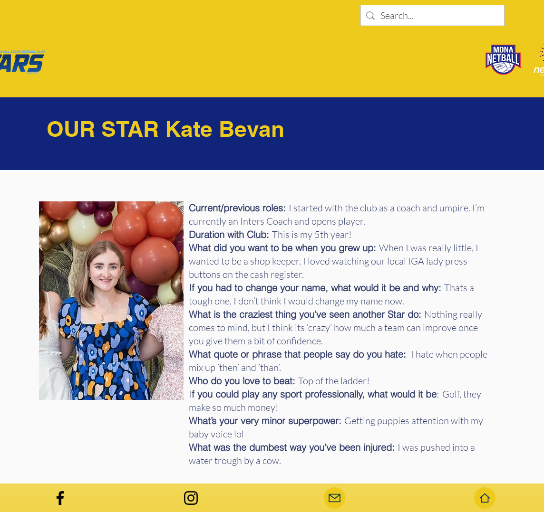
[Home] (484, 498)
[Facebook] (60, 498)
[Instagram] (191, 498)
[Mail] (334, 498)
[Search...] (432, 15)
